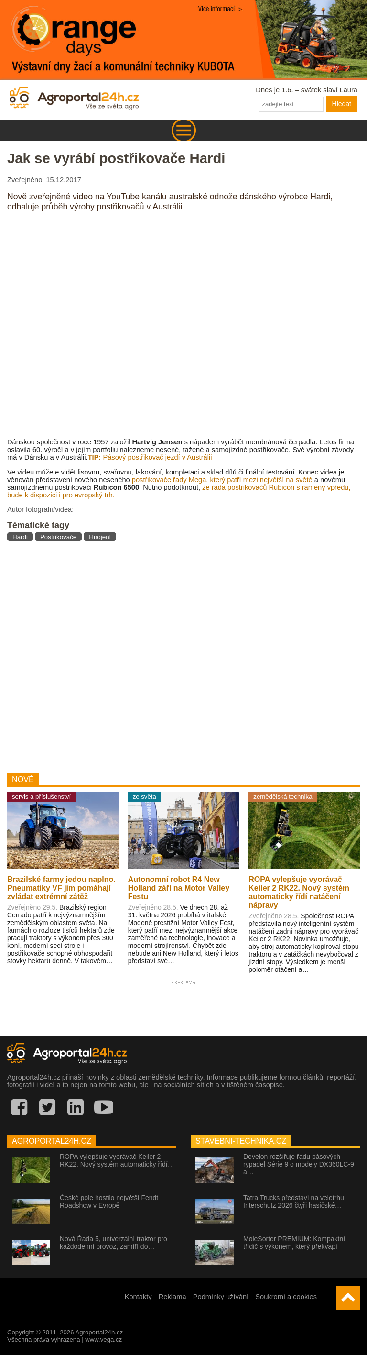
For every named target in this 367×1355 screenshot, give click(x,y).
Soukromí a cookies (286, 1296)
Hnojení (100, 536)
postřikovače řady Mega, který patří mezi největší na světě (221, 480)
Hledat (341, 104)
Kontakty (138, 1296)
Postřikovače (58, 536)
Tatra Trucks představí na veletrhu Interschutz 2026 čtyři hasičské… (293, 1201)
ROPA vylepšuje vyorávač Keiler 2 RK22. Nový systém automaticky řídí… (117, 1160)
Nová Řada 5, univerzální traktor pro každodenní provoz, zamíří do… (113, 1242)
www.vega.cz (103, 1339)
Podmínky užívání (221, 1296)
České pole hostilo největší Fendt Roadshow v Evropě (109, 1201)
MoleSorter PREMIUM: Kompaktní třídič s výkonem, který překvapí (294, 1242)
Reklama (172, 1296)
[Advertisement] (183, 653)
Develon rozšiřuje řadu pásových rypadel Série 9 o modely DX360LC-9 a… (298, 1164)
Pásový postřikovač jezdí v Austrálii (150, 457)
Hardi (20, 536)
